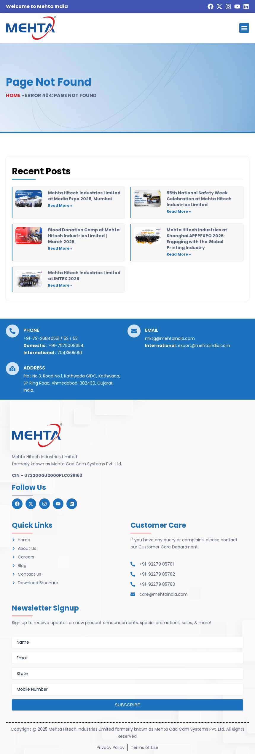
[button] (244, 28)
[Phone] (12, 331)
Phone (31, 330)
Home (13, 95)
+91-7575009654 (66, 345)
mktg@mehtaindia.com (170, 338)
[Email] (134, 331)
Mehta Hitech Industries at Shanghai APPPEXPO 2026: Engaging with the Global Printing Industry (197, 239)
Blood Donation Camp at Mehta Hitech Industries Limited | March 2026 (83, 236)
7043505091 (69, 353)
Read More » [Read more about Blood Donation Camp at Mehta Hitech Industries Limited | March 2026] (60, 248)
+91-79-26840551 (41, 338)
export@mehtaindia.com (204, 345)
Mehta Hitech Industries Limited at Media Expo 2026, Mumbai (84, 196)
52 (66, 338)
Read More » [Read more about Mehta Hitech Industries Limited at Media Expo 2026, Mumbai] (60, 205)
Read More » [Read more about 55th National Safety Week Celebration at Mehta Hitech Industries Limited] (179, 211)
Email (151, 330)
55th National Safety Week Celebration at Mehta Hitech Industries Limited (199, 199)
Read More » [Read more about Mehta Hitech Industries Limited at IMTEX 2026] (60, 285)
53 (75, 338)
